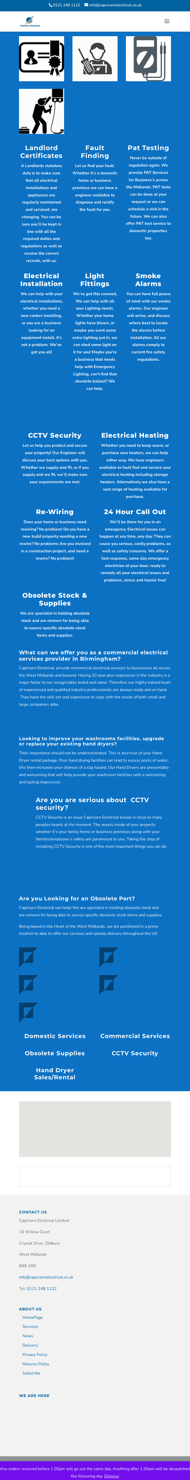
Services (30, 1326)
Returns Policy (36, 1364)
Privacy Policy (35, 1354)
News (28, 1336)
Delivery (30, 1345)
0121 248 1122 (42, 1288)
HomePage (33, 1317)
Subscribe (32, 1373)
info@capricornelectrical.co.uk (46, 1277)
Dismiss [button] (111, 1476)
